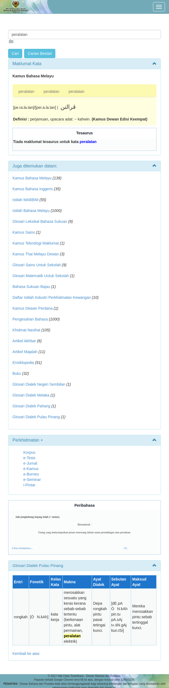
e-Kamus (31, 469)
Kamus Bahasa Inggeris (32, 189)
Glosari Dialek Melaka (30, 395)
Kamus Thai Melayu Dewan (35, 254)
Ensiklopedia (23, 362)
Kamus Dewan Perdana (32, 308)
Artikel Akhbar (24, 341)
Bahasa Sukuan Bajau (31, 286)
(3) (125, 548)
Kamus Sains (23, 232)
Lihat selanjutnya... (22, 548)
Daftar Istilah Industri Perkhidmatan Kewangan (51, 297)
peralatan (26, 91)
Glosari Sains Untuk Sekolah (36, 265)
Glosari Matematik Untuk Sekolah (40, 276)
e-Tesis (29, 458)
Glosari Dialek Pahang (31, 406)
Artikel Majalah (24, 352)
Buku (16, 373)
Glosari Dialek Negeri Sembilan (38, 384)
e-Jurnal (30, 463)
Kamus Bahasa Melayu (32, 178)
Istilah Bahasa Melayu (31, 210)
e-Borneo (31, 474)
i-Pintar (29, 485)
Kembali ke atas (26, 653)
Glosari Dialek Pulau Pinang (36, 417)
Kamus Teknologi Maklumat (35, 243)
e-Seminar (32, 479)
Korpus (29, 452)
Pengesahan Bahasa (30, 319)
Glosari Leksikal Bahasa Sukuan (39, 221)
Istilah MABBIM (25, 200)
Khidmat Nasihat (26, 330)
